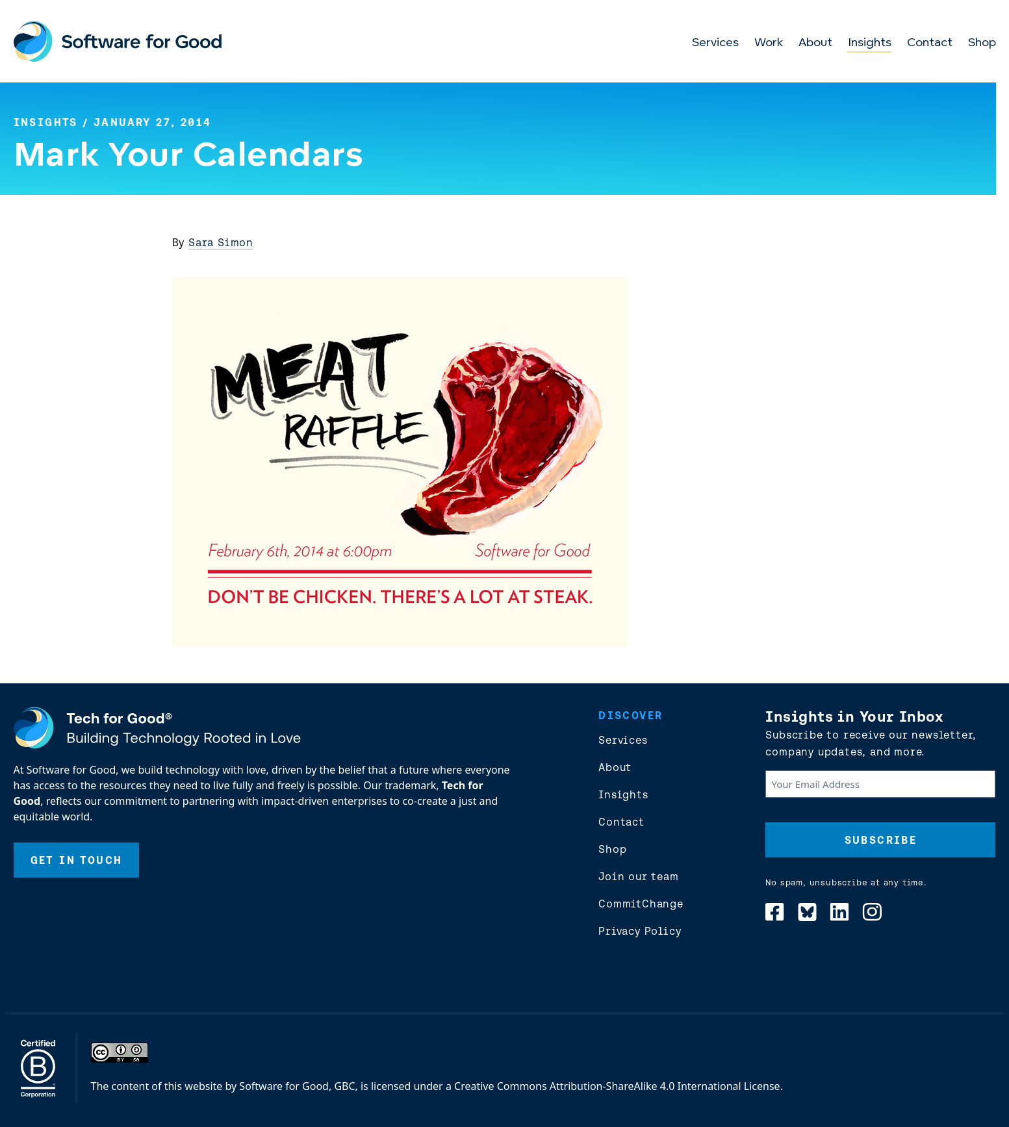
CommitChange (640, 903)
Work (768, 43)
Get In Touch (77, 860)
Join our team (638, 876)
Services (715, 43)
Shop (982, 43)
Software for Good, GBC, (298, 1086)
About (815, 43)
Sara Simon (220, 242)
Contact (929, 43)
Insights (869, 43)
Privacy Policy (639, 931)
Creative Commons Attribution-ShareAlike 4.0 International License (617, 1086)
